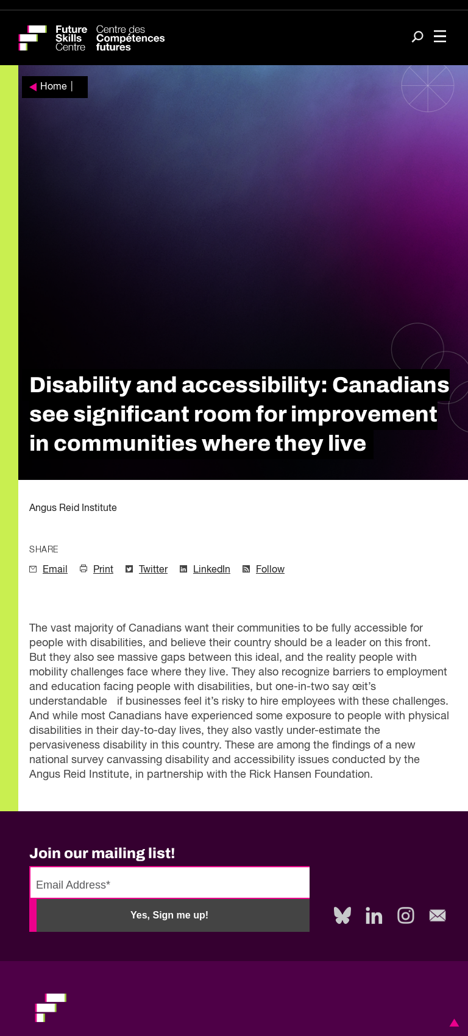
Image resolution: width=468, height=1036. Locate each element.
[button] (452, 1022)
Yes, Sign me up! (169, 915)
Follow (270, 570)
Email (55, 570)
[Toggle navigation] (440, 37)
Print (103, 570)
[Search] (417, 38)
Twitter (153, 570)
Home (53, 87)
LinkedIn (211, 570)
